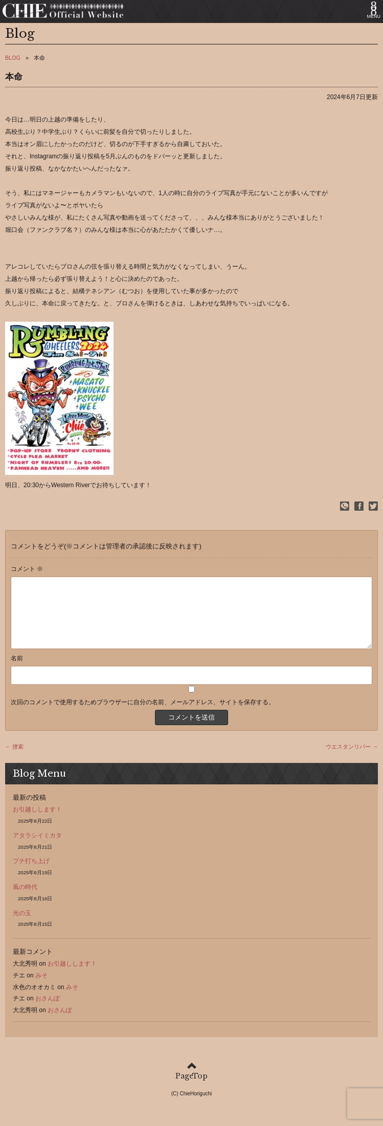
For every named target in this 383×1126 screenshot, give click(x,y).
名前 (17, 670)
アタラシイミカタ (37, 847)
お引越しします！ (37, 821)
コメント (27, 568)
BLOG (12, 58)
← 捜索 (14, 759)
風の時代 (25, 899)
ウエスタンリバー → (352, 759)
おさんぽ (47, 1010)
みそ (41, 987)
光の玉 (22, 925)
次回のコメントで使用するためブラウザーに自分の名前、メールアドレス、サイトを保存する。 (143, 714)
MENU (374, 16)
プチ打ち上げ (31, 873)
